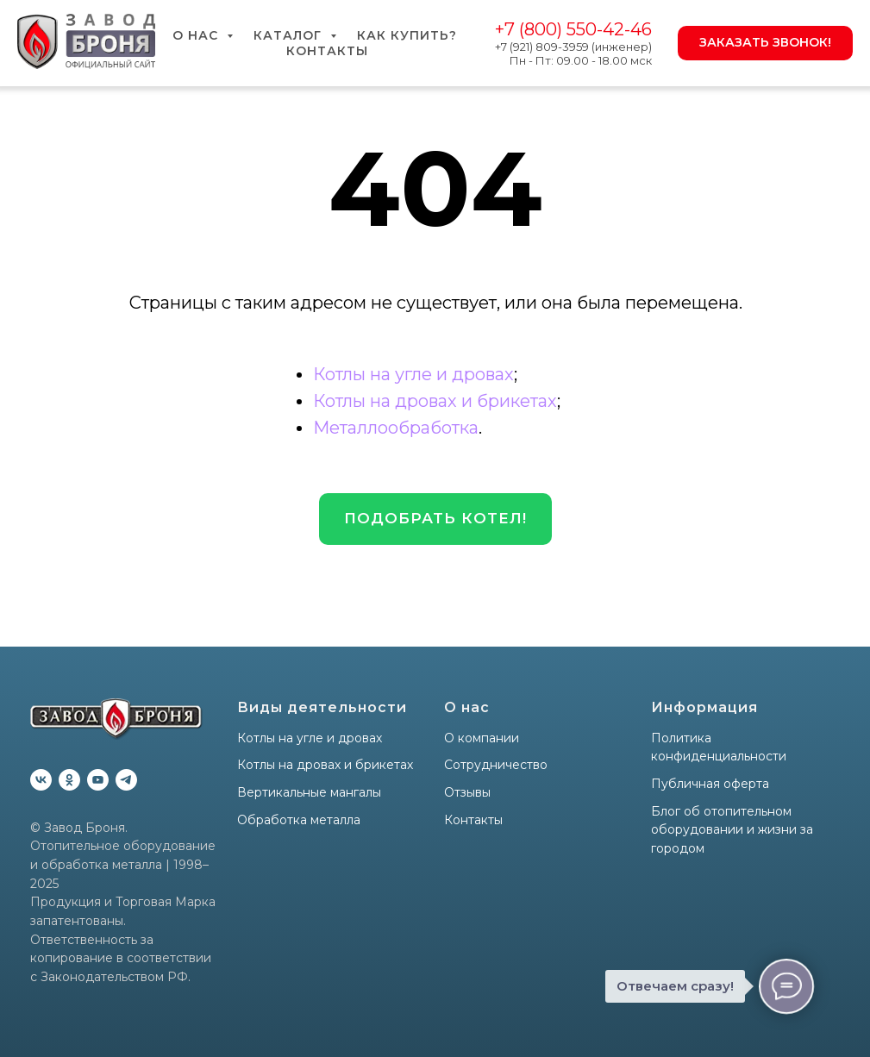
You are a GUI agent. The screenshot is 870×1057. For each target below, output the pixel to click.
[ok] (69, 780)
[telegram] (126, 780)
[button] (435, 519)
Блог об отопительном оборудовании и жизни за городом (732, 830)
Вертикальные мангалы (309, 792)
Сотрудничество (496, 764)
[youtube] (98, 780)
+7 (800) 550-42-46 (573, 29)
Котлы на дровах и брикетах (435, 401)
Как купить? (407, 35)
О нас (197, 35)
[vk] (41, 780)
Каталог (289, 35)
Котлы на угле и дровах (413, 374)
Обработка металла (298, 820)
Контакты (327, 51)
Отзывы (467, 792)
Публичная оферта (710, 783)
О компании (481, 738)
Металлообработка (396, 427)
